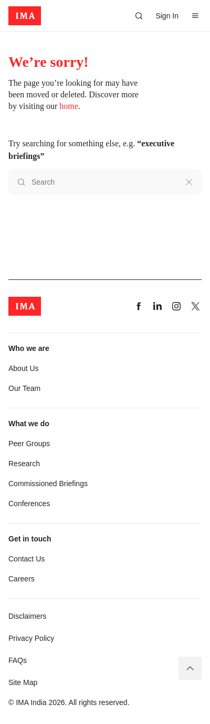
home (68, 106)
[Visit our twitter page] (195, 306)
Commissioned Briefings (48, 483)
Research (24, 463)
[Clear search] (189, 182)
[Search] (138, 15)
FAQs (17, 660)
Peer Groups (29, 443)
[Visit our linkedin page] (157, 306)
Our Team (24, 388)
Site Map (22, 682)
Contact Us (26, 559)
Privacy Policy (31, 638)
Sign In (166, 16)
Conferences (29, 503)
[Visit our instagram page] (176, 306)
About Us (23, 368)
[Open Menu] (195, 15)
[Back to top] (190, 668)
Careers (21, 579)
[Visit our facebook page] (138, 306)
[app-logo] (24, 15)
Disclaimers (27, 616)
